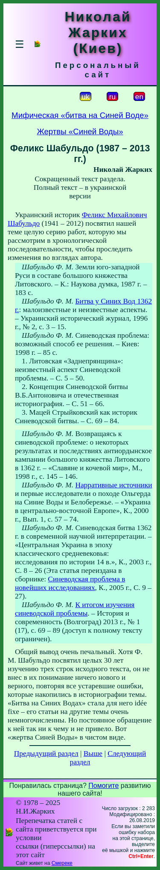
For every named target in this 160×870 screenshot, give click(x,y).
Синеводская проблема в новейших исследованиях (70, 583)
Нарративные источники (113, 485)
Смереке (62, 863)
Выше (93, 753)
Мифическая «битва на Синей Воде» (80, 115)
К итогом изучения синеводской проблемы (74, 609)
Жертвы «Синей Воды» (80, 131)
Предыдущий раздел (46, 753)
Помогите (103, 785)
